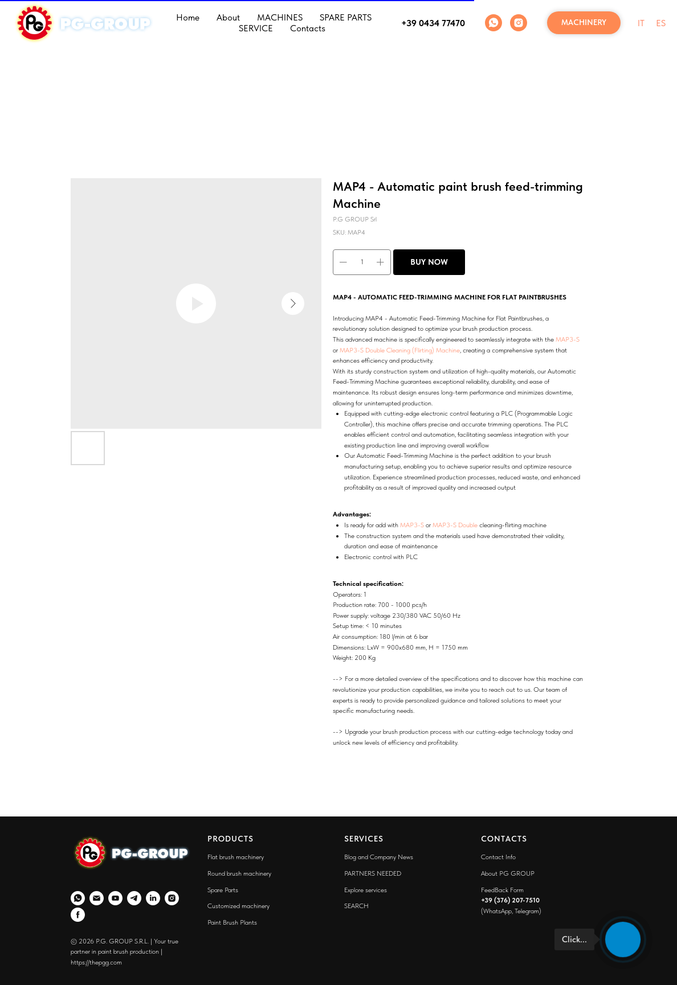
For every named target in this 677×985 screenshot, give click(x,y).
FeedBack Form (502, 890)
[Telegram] (134, 898)
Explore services (365, 890)
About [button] (228, 17)
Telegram (527, 911)
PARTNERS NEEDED (372, 873)
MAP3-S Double (362, 350)
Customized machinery (238, 906)
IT (641, 23)
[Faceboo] (78, 915)
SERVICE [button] (256, 28)
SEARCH (356, 906)
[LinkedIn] (153, 898)
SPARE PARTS (346, 17)
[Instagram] (518, 22)
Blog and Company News (378, 857)
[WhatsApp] (493, 22)
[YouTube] (115, 898)
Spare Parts (222, 890)
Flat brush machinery (235, 857)
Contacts (307, 28)
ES (661, 23)
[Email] (96, 898)
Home (187, 17)
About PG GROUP (508, 873)
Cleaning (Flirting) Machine (423, 350)
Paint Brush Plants (232, 922)
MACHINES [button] (280, 17)
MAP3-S (568, 339)
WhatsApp (497, 911)
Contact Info (498, 857)
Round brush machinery (239, 873)
